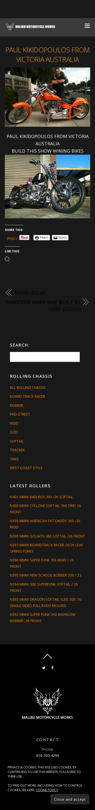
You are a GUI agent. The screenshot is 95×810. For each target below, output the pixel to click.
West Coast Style (26, 467)
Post (12, 238)
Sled (14, 432)
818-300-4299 (47, 755)
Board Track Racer (27, 396)
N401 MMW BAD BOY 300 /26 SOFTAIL (41, 496)
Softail (17, 441)
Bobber (16, 405)
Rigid (14, 423)
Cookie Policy (47, 790)
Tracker (17, 450)
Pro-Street (20, 414)
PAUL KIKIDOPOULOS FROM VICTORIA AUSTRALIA (47, 54)
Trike (14, 459)
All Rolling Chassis (28, 387)
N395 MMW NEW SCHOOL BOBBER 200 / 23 (45, 575)
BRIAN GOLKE (30, 292)
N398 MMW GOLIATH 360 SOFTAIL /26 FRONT (47, 536)
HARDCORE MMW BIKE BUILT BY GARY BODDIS (43, 306)
